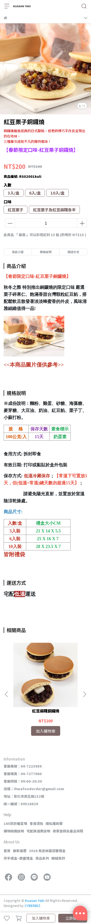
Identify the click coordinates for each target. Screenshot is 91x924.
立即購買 (73, 918)
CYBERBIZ (32, 905)
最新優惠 (19, 850)
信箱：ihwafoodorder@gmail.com (34, 788)
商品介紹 (18, 252)
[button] (84, 694)
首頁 (7, 850)
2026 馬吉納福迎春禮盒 (47, 850)
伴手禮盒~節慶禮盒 (18, 858)
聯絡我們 (58, 858)
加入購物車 (41, 918)
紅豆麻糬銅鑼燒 (45, 710)
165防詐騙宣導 (15, 823)
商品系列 (42, 858)
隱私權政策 (54, 823)
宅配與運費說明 (38, 831)
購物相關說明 (14, 831)
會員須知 (36, 823)
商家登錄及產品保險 (68, 831)
